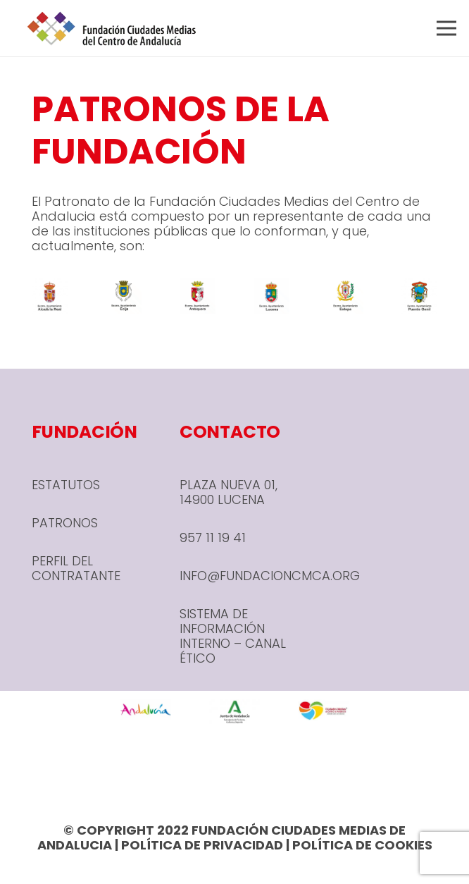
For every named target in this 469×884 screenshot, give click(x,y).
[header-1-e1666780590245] (112, 28)
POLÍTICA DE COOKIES (362, 845)
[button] (447, 28)
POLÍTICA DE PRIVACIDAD (202, 845)
